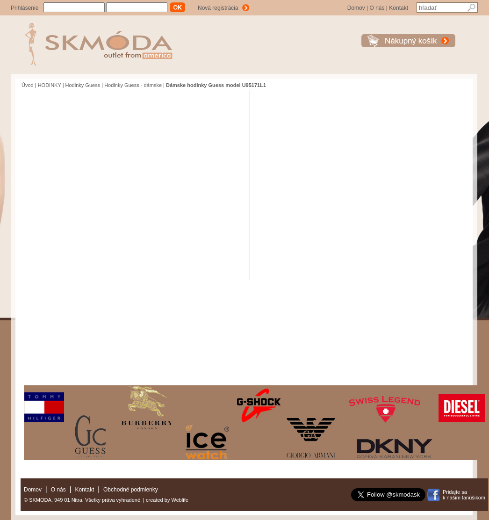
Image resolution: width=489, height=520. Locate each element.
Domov (356, 8)
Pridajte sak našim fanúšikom (464, 494)
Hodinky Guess (83, 85)
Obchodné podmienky (130, 489)
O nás (376, 8)
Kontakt (398, 8)
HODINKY (49, 85)
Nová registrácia (218, 8)
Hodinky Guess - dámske (133, 85)
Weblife (179, 500)
